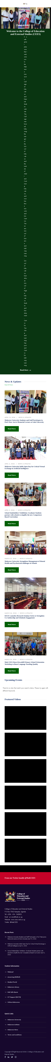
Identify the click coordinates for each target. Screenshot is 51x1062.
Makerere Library (13, 987)
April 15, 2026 (10, 417)
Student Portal (12, 982)
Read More (12, 429)
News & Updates (25, 417)
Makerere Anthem (13, 1025)
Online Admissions (14, 1002)
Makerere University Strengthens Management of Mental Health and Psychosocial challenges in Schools (25, 562)
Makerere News (13, 1030)
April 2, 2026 (10, 510)
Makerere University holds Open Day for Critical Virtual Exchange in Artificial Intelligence (25, 467)
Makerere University (14, 1020)
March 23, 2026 (11, 659)
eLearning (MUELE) (14, 977)
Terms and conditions (15, 1035)
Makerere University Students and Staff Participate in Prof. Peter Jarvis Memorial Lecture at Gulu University (24, 421)
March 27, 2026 (10, 558)
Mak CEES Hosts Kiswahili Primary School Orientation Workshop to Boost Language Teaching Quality (24, 663)
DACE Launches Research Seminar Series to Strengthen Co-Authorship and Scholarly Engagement (24, 617)
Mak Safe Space (13, 992)
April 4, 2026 (10, 464)
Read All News (9, 385)
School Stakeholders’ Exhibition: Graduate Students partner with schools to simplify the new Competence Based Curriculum (23, 515)
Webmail (10, 972)
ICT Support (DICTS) (14, 997)
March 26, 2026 (11, 613)
